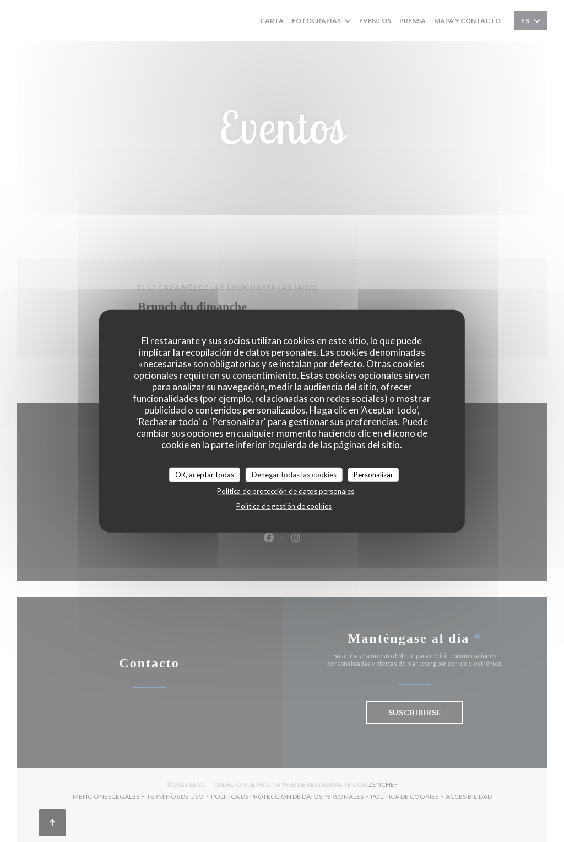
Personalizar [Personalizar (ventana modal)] (373, 474)
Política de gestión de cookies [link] (284, 506)
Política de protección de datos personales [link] (285, 491)
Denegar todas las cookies (294, 474)
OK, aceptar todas (204, 474)
